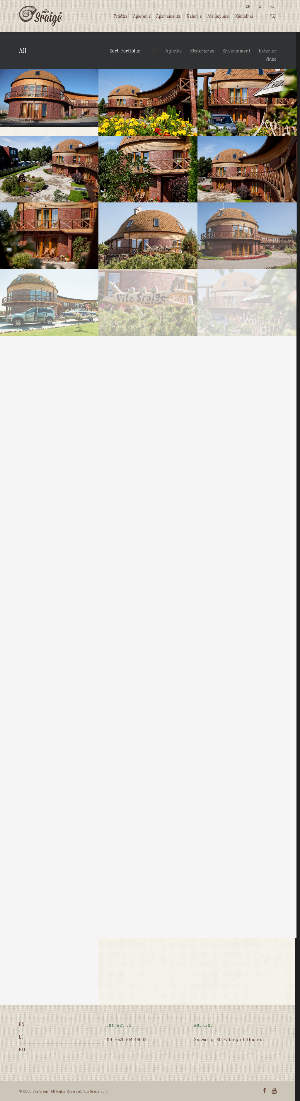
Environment (236, 51)
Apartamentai (168, 16)
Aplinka (173, 51)
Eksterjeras (202, 51)
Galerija (194, 16)
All (154, 51)
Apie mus (141, 16)
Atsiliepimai (218, 16)
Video (271, 59)
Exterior (268, 51)
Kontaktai (244, 16)
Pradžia (120, 16)
